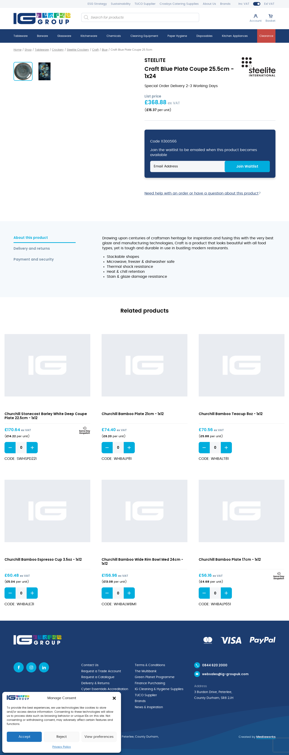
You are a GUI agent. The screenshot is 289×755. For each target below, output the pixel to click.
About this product (31, 237)
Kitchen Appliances (235, 36)
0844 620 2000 (214, 665)
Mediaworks (265, 735)
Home (17, 49)
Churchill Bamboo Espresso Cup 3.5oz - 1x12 (43, 559)
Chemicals (114, 36)
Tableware (21, 36)
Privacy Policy (61, 747)
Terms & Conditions (150, 665)
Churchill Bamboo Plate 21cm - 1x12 (133, 413)
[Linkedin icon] (44, 667)
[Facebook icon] (19, 667)
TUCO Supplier (145, 3)
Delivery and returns (32, 248)
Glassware (64, 36)
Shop (28, 49)
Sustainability (121, 3)
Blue (104, 49)
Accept (24, 736)
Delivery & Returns (95, 682)
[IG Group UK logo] (42, 18)
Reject (61, 736)
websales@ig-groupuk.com (225, 674)
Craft (95, 49)
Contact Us (89, 665)
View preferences (99, 736)
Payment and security (34, 259)
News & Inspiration (149, 706)
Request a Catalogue (97, 676)
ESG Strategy (97, 3)
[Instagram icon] (31, 667)
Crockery (58, 49)
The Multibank (145, 670)
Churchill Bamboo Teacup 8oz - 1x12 (231, 413)
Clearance (266, 36)
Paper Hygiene (177, 36)
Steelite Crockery (78, 49)
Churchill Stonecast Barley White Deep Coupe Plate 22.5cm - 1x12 (46, 415)
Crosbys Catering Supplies (179, 3)
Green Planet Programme (155, 676)
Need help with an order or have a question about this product (201, 193)
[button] (114, 698)
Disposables (204, 36)
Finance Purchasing (150, 682)
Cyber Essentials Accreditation (104, 688)
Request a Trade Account (101, 670)
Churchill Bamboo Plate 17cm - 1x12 (230, 559)
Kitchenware (89, 36)
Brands (225, 3)
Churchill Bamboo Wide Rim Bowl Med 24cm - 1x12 (142, 561)
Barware (42, 36)
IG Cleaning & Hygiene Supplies (159, 688)
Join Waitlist (247, 166)
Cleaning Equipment (144, 36)
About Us (209, 3)
